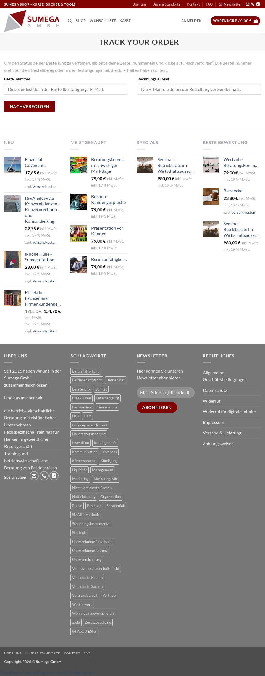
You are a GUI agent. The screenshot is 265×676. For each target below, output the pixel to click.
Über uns (139, 4)
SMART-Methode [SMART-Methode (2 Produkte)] (86, 514)
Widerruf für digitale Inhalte (229, 411)
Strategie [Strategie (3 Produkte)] (79, 532)
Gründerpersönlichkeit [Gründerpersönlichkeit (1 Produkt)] (89, 425)
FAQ (209, 4)
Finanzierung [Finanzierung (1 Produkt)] (107, 407)
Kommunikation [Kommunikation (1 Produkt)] (84, 452)
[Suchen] (70, 20)
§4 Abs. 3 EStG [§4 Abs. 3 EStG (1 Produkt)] (84, 631)
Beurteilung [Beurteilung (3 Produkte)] (81, 389)
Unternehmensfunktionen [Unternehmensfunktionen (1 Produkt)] (92, 541)
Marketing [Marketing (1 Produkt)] (80, 478)
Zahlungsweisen (218, 443)
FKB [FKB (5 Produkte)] (75, 416)
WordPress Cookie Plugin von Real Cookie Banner (47, 672)
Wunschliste (103, 21)
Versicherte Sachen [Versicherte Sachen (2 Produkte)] (87, 586)
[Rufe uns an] (252, 4)
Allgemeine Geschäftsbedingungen (225, 376)
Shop (81, 21)
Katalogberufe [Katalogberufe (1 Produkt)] (105, 443)
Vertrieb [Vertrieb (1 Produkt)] (109, 595)
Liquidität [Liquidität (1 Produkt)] (79, 470)
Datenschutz (215, 390)
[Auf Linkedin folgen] (258, 4)
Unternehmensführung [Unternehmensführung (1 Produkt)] (90, 550)
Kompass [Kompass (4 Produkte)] (109, 452)
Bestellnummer (17, 79)
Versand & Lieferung (222, 432)
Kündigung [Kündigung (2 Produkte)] (109, 460)
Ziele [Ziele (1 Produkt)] (76, 622)
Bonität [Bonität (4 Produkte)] (101, 389)
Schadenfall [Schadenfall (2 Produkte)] (116, 506)
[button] (230, 4)
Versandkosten (44, 186)
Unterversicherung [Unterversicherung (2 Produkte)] (87, 559)
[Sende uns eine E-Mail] (247, 4)
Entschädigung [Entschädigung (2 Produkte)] (107, 398)
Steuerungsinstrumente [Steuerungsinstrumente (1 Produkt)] (90, 524)
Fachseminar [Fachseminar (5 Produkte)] (82, 407)
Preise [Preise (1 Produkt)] (77, 506)
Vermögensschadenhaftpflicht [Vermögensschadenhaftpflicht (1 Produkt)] (95, 568)
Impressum (213, 422)
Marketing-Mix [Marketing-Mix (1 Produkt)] (106, 478)
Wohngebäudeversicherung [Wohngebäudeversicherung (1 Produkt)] (94, 613)
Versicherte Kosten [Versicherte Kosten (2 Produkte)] (87, 577)
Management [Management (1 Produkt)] (102, 470)
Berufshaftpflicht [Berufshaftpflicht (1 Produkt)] (85, 371)
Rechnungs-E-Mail (153, 79)
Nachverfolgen (29, 106)
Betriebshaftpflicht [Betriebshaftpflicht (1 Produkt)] (87, 380)
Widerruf (211, 400)
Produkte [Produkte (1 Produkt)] (94, 506)
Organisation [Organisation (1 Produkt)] (110, 496)
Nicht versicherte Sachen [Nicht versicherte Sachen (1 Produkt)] (92, 488)
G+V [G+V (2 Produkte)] (87, 416)
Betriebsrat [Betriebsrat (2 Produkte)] (116, 380)
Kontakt (193, 4)
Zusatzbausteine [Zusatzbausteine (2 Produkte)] (98, 622)
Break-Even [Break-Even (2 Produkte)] (81, 398)
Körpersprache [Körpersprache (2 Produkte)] (84, 460)
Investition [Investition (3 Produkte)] (80, 443)
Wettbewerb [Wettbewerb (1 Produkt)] (82, 604)
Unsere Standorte (166, 4)
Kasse (125, 21)
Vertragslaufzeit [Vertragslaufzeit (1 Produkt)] (85, 595)
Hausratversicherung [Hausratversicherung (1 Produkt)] (89, 434)
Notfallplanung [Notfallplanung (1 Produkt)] (83, 496)
